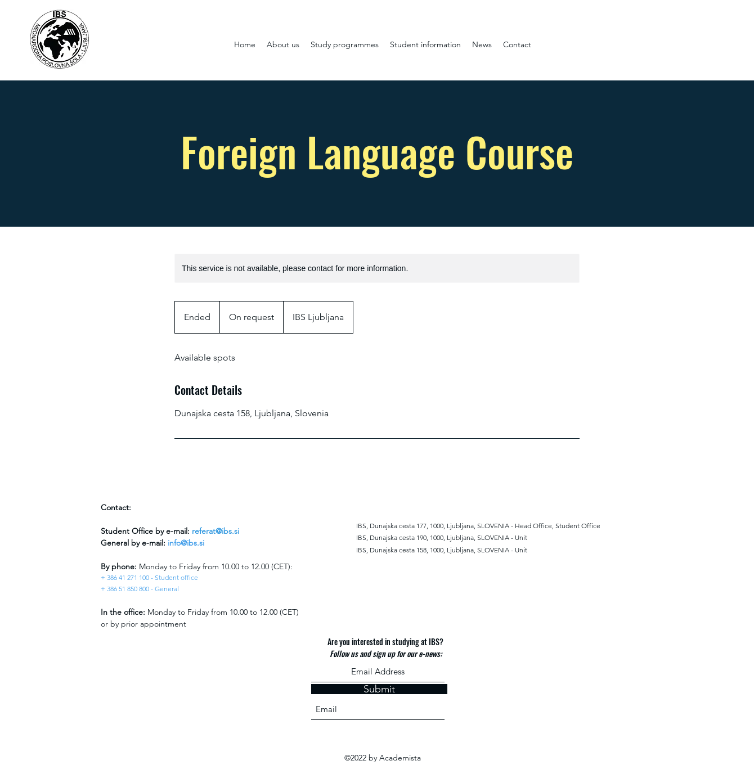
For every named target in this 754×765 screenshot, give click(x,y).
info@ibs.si (186, 543)
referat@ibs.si (215, 531)
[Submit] (379, 689)
